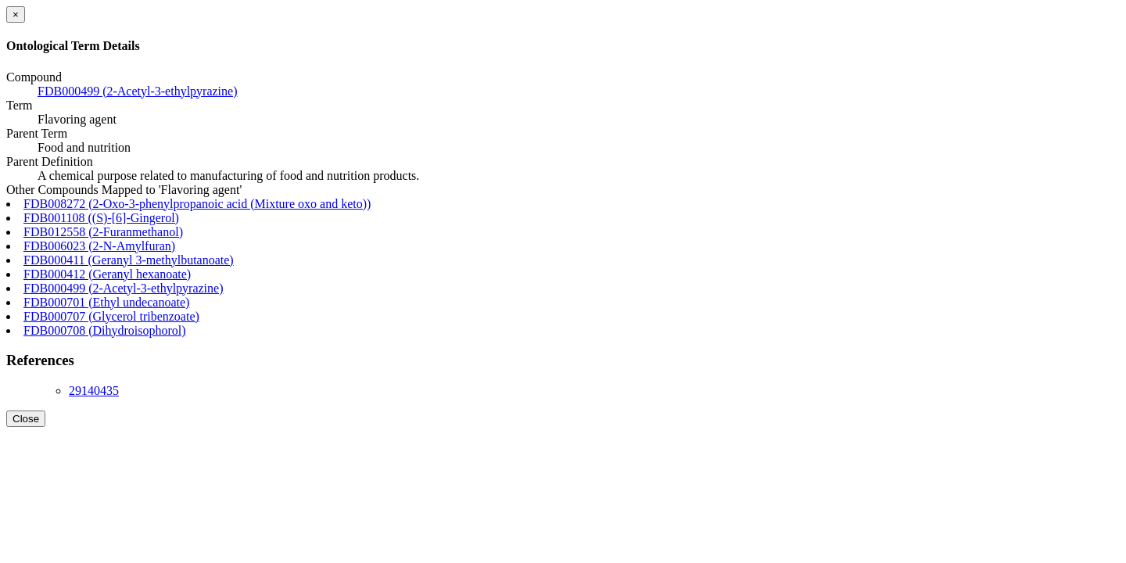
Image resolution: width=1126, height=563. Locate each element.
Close (26, 419)
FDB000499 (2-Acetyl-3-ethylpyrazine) (137, 91)
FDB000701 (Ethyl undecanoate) (106, 302)
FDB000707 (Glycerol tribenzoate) (111, 316)
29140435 (94, 390)
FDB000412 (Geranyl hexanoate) (107, 274)
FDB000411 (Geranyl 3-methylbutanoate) (128, 260)
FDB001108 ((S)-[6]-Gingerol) (101, 217)
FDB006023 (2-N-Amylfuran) (99, 246)
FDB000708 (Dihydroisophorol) (104, 330)
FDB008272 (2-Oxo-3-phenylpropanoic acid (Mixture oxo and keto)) (197, 203)
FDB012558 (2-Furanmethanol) (103, 231)
